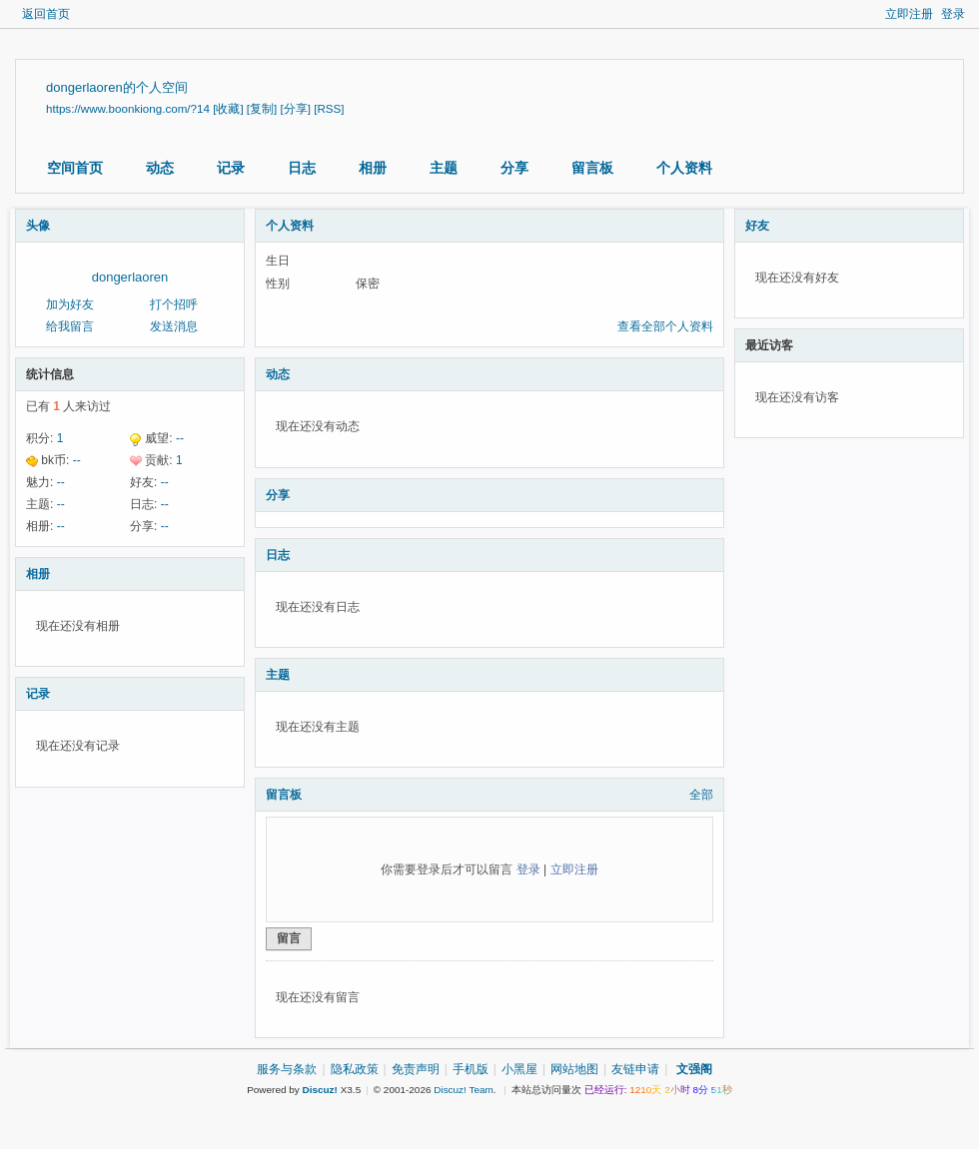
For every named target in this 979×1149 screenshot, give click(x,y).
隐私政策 (355, 1069)
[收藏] (228, 108)
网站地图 (574, 1069)
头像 (38, 226)
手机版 (471, 1069)
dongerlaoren (130, 277)
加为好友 (70, 304)
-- (180, 438)
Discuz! (320, 1089)
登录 (953, 14)
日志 (302, 168)
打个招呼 (174, 304)
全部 (701, 795)
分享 (514, 168)
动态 (160, 168)
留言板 (592, 168)
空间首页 (75, 168)
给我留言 (70, 326)
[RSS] (329, 108)
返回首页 (46, 14)
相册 (373, 168)
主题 (444, 168)
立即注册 (909, 14)
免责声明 (416, 1069)
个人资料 (684, 168)
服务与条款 (287, 1069)
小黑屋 (519, 1069)
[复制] (262, 108)
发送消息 (174, 326)
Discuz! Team (463, 1089)
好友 (757, 226)
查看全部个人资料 (665, 326)
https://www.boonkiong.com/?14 (128, 108)
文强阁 (694, 1069)
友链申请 (635, 1069)
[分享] (296, 108)
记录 (231, 168)
